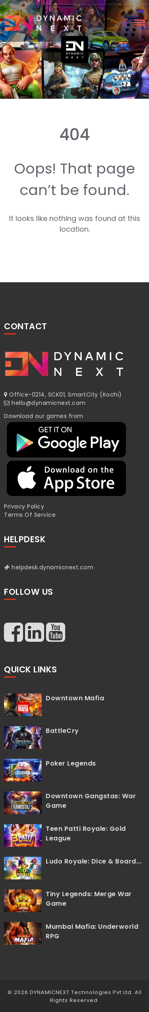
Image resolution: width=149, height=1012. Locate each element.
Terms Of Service (30, 515)
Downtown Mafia (75, 698)
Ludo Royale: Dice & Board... (93, 861)
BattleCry (62, 730)
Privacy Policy (24, 506)
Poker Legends (71, 763)
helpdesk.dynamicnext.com (48, 567)
